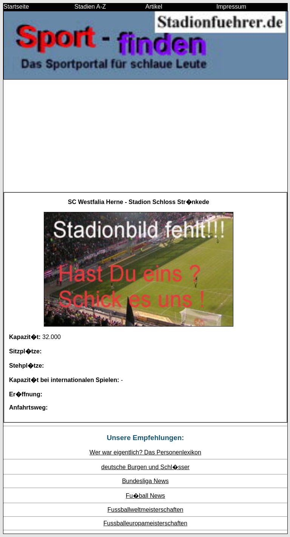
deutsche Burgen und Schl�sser (145, 467)
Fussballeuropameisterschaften (145, 523)
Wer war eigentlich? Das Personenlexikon (145, 452)
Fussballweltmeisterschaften (146, 509)
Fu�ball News (145, 496)
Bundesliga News (145, 481)
